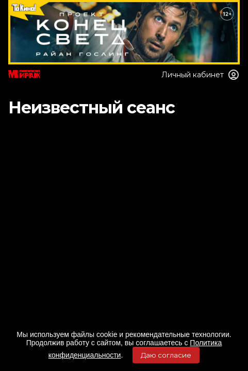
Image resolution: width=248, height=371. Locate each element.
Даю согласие (166, 355)
